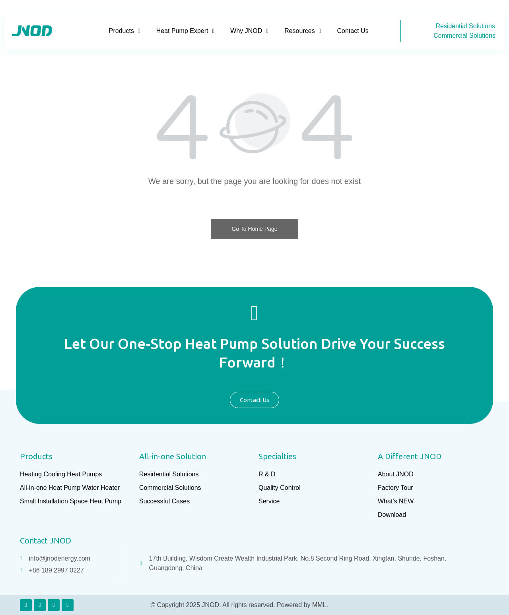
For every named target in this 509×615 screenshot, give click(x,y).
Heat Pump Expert (185, 30)
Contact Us (352, 30)
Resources (302, 30)
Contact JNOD (45, 540)
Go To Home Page (255, 229)
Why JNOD (249, 30)
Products (124, 30)
